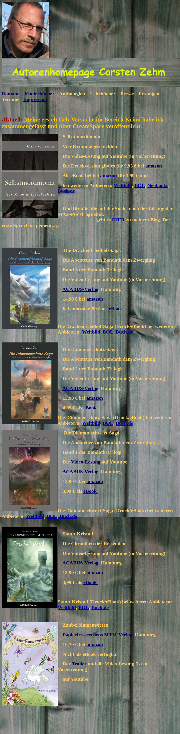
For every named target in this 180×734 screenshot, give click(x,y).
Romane (10, 93)
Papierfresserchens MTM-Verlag (97, 634)
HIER (118, 219)
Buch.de (66, 191)
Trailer (79, 663)
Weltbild (123, 185)
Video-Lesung (85, 462)
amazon (153, 166)
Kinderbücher (39, 93)
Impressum (35, 99)
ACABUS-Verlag (80, 289)
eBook (116, 308)
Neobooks (157, 185)
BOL (139, 185)
